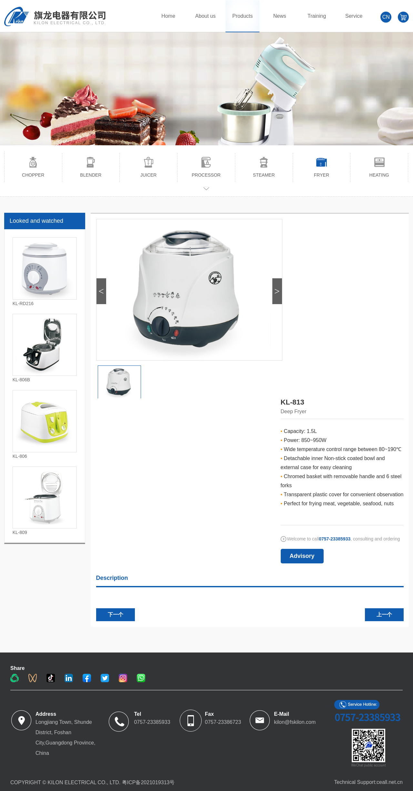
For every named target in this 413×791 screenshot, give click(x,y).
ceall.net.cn (390, 782)
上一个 (384, 614)
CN (386, 17)
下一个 (115, 614)
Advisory (302, 556)
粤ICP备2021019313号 (148, 782)
